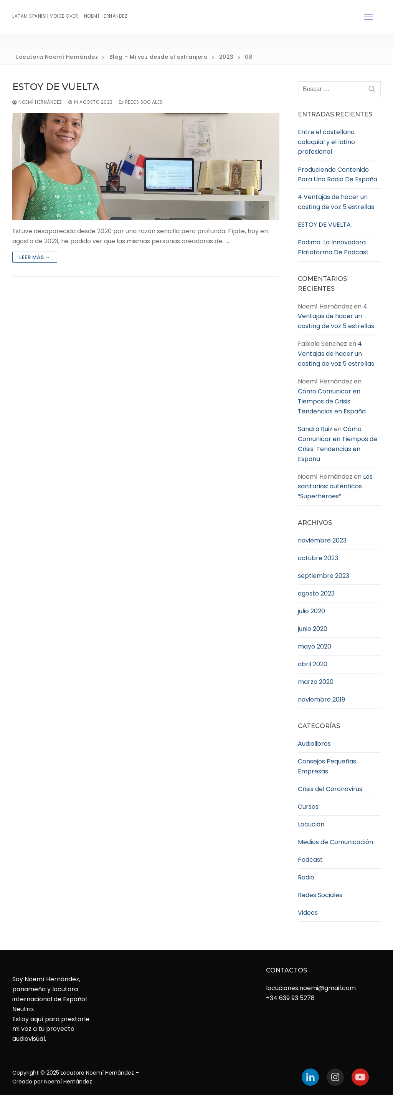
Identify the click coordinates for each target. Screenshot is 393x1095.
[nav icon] (368, 17)
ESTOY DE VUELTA (55, 86)
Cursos (308, 806)
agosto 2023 (316, 593)
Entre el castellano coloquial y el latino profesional (326, 142)
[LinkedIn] (310, 1077)
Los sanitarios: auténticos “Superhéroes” (335, 486)
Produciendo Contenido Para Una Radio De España (337, 174)
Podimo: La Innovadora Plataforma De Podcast (333, 247)
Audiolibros (314, 743)
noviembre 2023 (322, 540)
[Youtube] (360, 1077)
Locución (311, 824)
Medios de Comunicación (335, 842)
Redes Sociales (141, 102)
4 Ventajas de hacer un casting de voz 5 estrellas (336, 201)
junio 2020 (312, 628)
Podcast (310, 859)
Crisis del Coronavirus (330, 789)
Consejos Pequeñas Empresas (327, 766)
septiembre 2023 (323, 575)
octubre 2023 (318, 558)
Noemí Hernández (37, 102)
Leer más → (34, 257)
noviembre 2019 (321, 699)
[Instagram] (335, 1077)
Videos (308, 912)
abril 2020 (312, 664)
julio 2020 (311, 611)
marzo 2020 (316, 681)
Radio (306, 877)
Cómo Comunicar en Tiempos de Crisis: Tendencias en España (332, 401)
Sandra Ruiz (315, 429)
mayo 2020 (314, 646)
